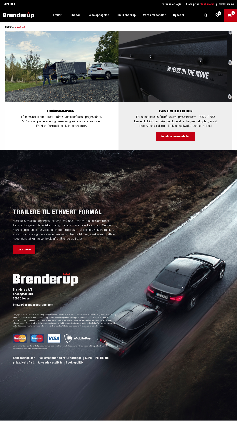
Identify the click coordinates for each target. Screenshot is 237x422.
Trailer (57, 15)
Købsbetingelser (24, 357)
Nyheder (178, 15)
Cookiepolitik (74, 362)
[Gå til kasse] (230, 15)
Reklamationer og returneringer (60, 357)
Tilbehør (74, 15)
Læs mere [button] (24, 249)
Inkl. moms (207, 4)
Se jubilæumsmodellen (175, 136)
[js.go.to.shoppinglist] (217, 15)
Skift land (9, 4)
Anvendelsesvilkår (50, 362)
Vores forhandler (154, 15)
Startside (9, 27)
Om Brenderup (126, 15)
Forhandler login (171, 4)
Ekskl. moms (226, 4)
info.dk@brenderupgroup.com (33, 304)
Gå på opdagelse (98, 15)
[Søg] (205, 15)
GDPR (88, 357)
